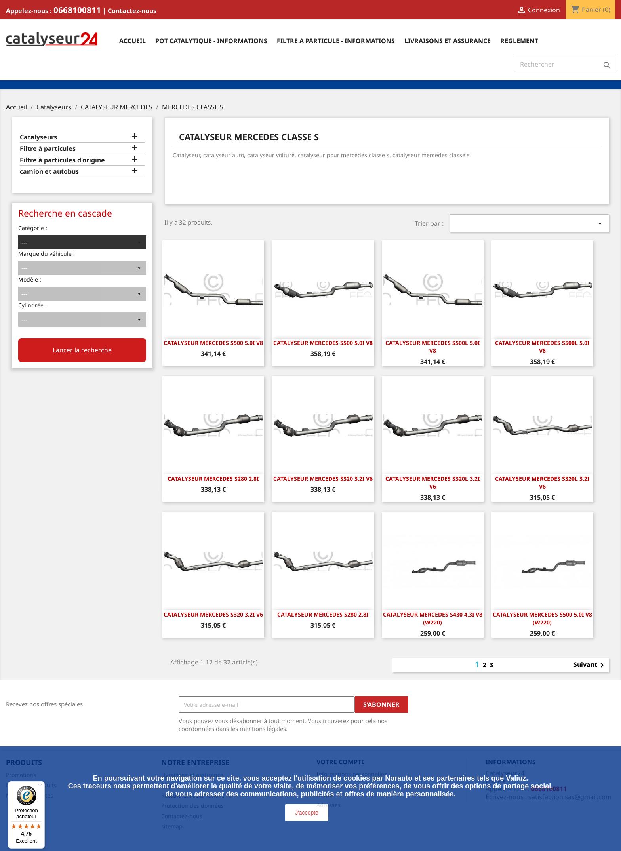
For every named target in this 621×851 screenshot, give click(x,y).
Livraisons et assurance (447, 40)
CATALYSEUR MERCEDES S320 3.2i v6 (323, 478)
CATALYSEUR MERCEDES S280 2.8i (213, 478)
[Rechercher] (565, 64)
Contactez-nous (132, 10)
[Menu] (40, 786)
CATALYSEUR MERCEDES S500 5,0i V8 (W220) (542, 618)
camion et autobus (49, 172)
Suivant (590, 665)
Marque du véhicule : (46, 253)
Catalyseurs (38, 137)
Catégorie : (32, 228)
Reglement (519, 40)
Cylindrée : (32, 305)
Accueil (132, 40)
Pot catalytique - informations (211, 40)
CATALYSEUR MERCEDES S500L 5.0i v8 (432, 346)
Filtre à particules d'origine (62, 160)
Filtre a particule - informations (336, 40)
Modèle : (29, 279)
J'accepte (306, 812)
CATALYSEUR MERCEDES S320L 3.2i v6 (432, 482)
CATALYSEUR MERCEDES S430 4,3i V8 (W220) (432, 618)
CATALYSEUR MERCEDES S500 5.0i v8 (213, 342)
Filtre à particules (48, 149)
